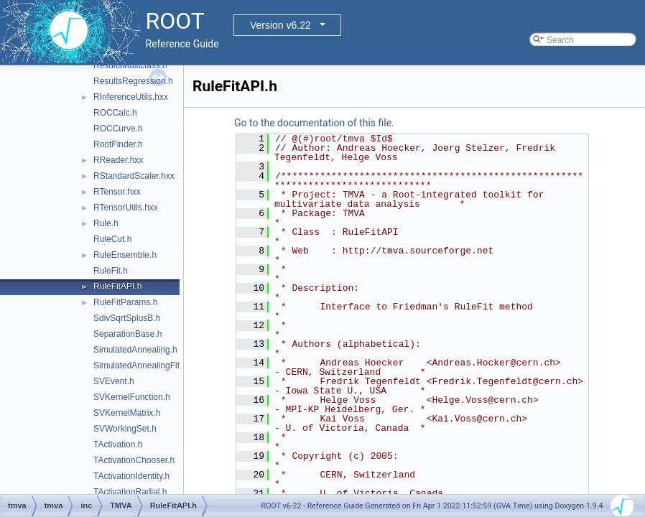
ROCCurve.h (118, 129)
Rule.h (106, 223)
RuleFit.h (110, 271)
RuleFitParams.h (125, 302)
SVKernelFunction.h (131, 397)
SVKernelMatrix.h (126, 413)
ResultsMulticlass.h (130, 65)
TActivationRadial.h (130, 492)
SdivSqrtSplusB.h (126, 318)
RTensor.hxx (117, 192)
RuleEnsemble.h (125, 255)
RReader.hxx (118, 160)
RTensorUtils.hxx (125, 207)
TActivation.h (117, 444)
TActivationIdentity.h (131, 476)
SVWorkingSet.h (125, 429)
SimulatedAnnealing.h (135, 350)
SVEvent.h (113, 381)
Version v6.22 (280, 25)
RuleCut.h (112, 239)
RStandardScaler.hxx (134, 176)
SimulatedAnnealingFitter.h (144, 365)
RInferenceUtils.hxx (130, 97)
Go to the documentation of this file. (314, 123)
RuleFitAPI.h (117, 286)
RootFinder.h (118, 144)
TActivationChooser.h (134, 460)
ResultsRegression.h (133, 81)
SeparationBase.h (127, 334)
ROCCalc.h (115, 113)
